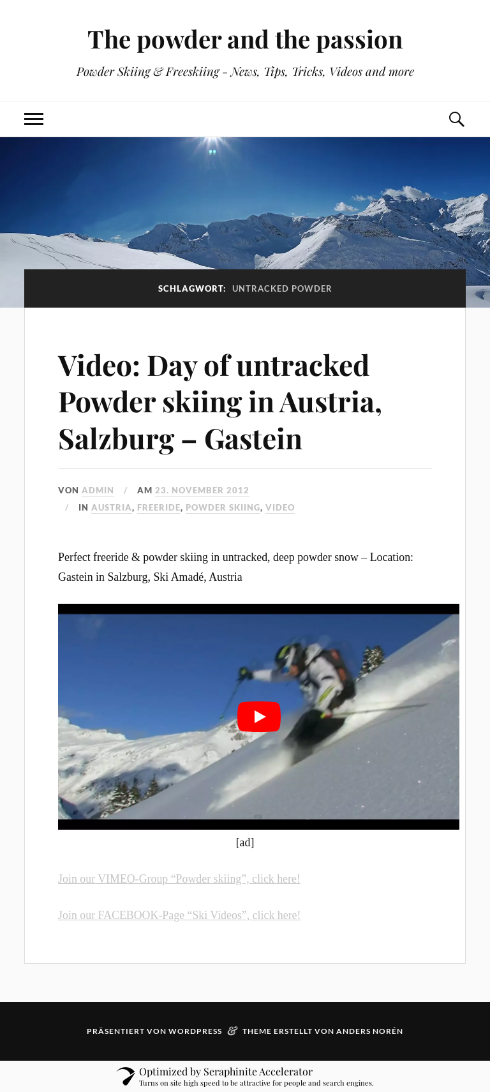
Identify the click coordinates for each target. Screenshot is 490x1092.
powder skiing (223, 507)
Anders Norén (369, 1031)
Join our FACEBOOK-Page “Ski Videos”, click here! (179, 915)
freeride (159, 507)
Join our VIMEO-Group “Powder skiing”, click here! (179, 878)
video (280, 507)
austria (111, 507)
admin (98, 490)
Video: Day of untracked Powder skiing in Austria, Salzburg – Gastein (220, 400)
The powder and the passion (245, 38)
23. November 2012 (202, 490)
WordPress (195, 1031)
